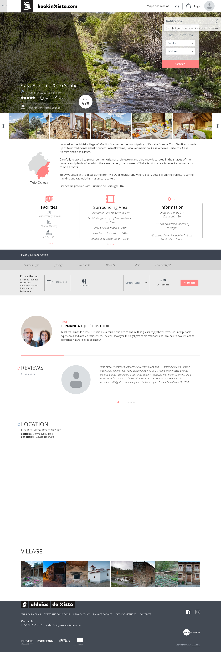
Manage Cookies (102, 614)
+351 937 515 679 (32, 625)
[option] (110, 62)
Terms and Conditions (57, 614)
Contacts (145, 614)
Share (59, 98)
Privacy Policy (81, 614)
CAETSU (196, 644)
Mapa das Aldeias (31, 614)
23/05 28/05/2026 (180, 35)
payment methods (126, 614)
